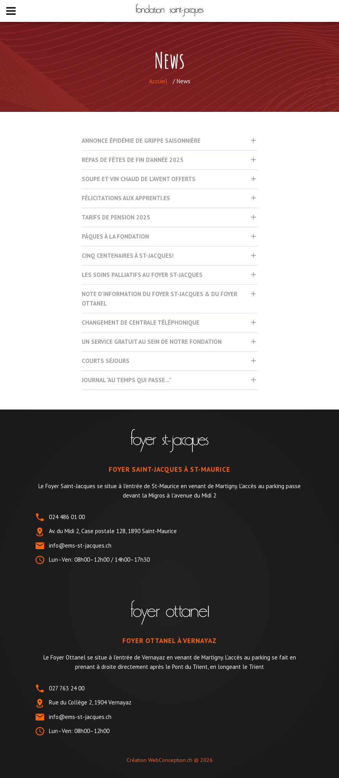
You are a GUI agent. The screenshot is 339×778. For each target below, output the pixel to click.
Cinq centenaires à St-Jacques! (128, 255)
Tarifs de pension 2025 (116, 217)
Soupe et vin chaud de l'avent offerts (139, 179)
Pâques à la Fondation (115, 236)
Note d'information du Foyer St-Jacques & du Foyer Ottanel (159, 298)
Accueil (158, 81)
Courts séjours (105, 361)
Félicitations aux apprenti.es (126, 198)
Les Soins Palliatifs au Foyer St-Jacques (142, 274)
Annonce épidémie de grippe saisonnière (141, 140)
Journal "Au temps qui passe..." (126, 380)
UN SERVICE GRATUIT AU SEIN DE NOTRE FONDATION (152, 341)
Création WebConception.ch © (170, 760)
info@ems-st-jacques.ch (80, 545)
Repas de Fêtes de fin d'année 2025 (132, 160)
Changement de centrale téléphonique (140, 322)
